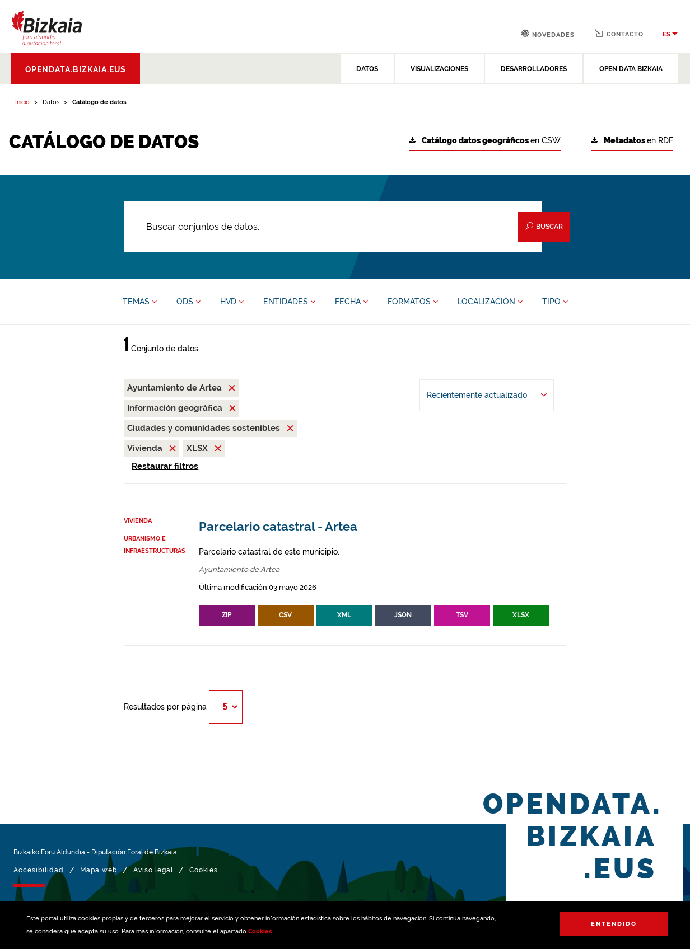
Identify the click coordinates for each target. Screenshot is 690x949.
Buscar (544, 226)
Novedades (548, 34)
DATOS (367, 69)
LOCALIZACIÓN (490, 301)
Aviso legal (153, 870)
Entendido (614, 924)
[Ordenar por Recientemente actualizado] (486, 395)
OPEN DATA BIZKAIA (631, 69)
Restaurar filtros (165, 466)
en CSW (485, 140)
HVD (232, 301)
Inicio (22, 102)
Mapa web (98, 870)
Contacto (619, 33)
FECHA (351, 301)
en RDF (632, 140)
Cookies (260, 931)
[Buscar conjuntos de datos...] (333, 226)
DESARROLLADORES (534, 69)
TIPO (555, 301)
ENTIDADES (289, 301)
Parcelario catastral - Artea (278, 527)
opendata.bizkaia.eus (75, 69)
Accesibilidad (38, 870)
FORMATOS (413, 301)
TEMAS (140, 301)
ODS (188, 301)
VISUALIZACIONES (439, 69)
